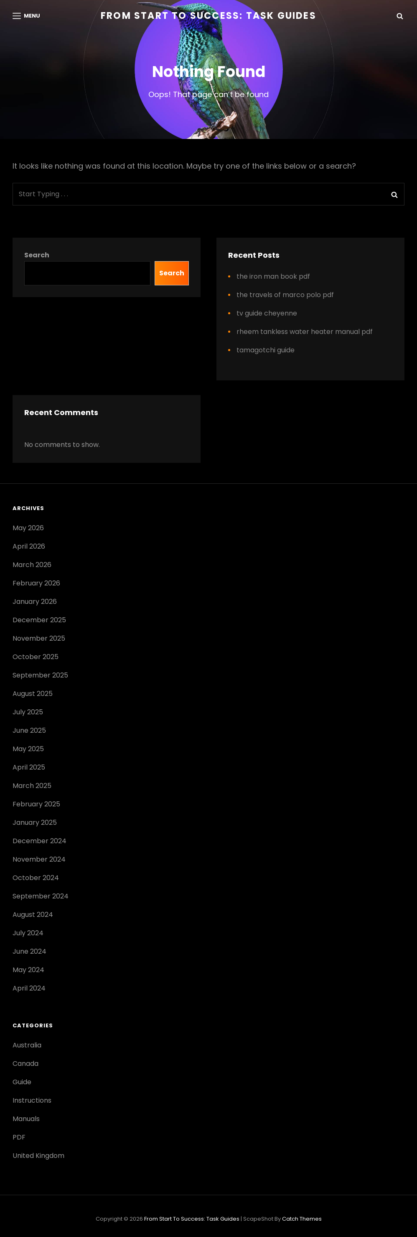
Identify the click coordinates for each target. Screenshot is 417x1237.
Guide (22, 1082)
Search (36, 255)
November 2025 (39, 638)
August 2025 (33, 693)
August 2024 (33, 914)
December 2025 (39, 620)
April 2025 (29, 767)
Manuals (26, 1119)
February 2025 (36, 804)
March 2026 (32, 565)
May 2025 (28, 749)
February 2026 (36, 583)
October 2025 (35, 657)
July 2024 (28, 933)
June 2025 (29, 730)
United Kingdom (38, 1155)
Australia (27, 1045)
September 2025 (40, 675)
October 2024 (36, 878)
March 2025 (32, 785)
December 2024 (39, 841)
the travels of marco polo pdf (285, 295)
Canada (25, 1063)
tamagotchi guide (265, 350)
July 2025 (28, 712)
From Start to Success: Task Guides (208, 15)
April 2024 (29, 988)
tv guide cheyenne (266, 313)
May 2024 (28, 970)
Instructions (32, 1100)
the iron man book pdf (273, 276)
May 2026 (28, 528)
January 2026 (35, 601)
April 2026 (29, 546)
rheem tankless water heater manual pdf (304, 331)
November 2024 (39, 859)
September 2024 (41, 896)
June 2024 (29, 951)
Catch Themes (302, 1219)
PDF (19, 1137)
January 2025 (35, 822)
